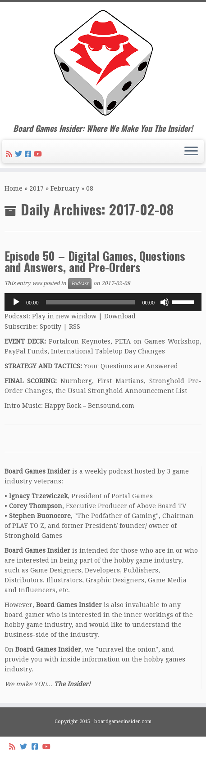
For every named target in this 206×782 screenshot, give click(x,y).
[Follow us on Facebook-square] (29, 154)
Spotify (50, 326)
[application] (103, 302)
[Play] (16, 302)
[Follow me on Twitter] (20, 154)
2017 (36, 188)
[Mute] (164, 302)
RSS (74, 326)
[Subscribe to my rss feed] (10, 154)
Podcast (79, 283)
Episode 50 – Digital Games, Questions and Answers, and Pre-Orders (95, 261)
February (64, 188)
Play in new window (64, 316)
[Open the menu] (191, 151)
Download (120, 316)
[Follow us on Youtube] (39, 154)
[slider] (90, 302)
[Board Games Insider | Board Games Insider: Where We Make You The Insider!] (103, 63)
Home (14, 188)
